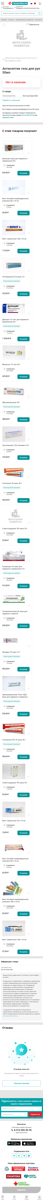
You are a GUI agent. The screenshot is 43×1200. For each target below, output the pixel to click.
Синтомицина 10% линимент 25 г (15, 445)
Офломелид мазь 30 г (11, 402)
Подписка (21, 1190)
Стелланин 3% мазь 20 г (12, 483)
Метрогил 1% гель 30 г (11, 364)
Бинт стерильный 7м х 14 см (13, 821)
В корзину (23, 173)
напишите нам (8, 117)
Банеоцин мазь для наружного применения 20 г (14, 160)
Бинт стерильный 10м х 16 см (14, 239)
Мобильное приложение (21, 1139)
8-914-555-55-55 (28, 115)
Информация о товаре (9, 962)
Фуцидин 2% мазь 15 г (11, 652)
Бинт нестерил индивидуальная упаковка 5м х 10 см (15, 200)
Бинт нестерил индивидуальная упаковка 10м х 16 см (15, 900)
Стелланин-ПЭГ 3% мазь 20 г (13, 740)
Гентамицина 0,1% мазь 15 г (13, 277)
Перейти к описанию (11, 100)
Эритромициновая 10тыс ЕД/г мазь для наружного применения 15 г (15, 696)
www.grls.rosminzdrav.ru (10, 1016)
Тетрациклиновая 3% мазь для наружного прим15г (14, 612)
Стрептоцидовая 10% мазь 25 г (14, 529)
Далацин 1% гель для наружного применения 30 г (15, 320)
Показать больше (21, 1083)
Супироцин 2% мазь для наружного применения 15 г (13, 568)
